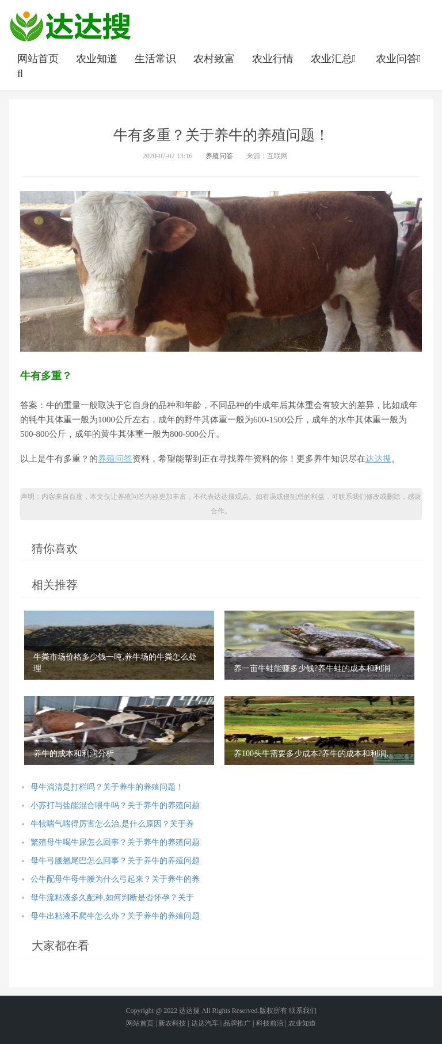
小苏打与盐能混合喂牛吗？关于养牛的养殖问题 (115, 805)
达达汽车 (205, 1023)
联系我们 (303, 1011)
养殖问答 (219, 156)
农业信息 (70, 26)
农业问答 (400, 58)
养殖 (106, 458)
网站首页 (38, 58)
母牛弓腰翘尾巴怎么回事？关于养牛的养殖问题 (115, 860)
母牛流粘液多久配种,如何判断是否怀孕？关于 (112, 897)
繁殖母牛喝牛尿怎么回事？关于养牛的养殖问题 (115, 842)
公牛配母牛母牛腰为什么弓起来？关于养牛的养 (115, 879)
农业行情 (273, 58)
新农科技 (172, 1023)
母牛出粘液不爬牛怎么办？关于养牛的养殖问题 (115, 916)
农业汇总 (335, 58)
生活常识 (155, 58)
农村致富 (214, 58)
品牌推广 (237, 1023)
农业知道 (96, 58)
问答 (123, 458)
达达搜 (378, 458)
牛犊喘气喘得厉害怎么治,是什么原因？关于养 (112, 824)
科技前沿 (270, 1023)
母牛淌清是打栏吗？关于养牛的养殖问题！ (107, 787)
